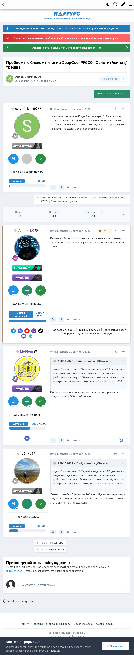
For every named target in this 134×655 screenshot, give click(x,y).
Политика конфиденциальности (51, 624)
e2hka (26, 454)
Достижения (27, 172)
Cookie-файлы (104, 624)
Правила (55, 650)
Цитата (76, 187)
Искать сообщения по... (112, 93)
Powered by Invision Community (67, 636)
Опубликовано (70, 109)
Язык (25, 624)
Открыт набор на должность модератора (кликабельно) (66, 47)
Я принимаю (116, 646)
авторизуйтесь (15, 571)
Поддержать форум (64, 330)
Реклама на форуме (101, 333)
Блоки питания (48, 81)
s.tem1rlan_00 (33, 77)
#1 (116, 109)
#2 (116, 230)
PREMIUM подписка (89, 330)
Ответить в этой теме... (38, 585)
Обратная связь (83, 624)
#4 (116, 454)
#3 (116, 351)
